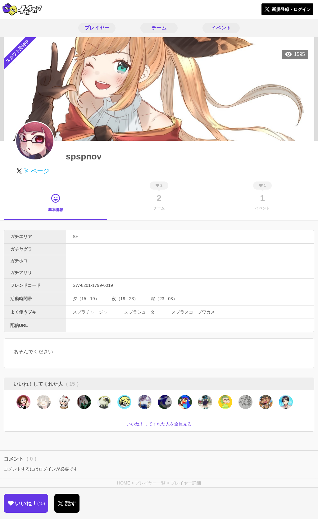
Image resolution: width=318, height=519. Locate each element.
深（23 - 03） (164, 298)
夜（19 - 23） (125, 298)
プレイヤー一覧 (150, 482)
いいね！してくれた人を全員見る (159, 423)
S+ (75, 236)
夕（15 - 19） (86, 298)
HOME (123, 482)
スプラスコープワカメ (193, 312)
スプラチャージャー (92, 312)
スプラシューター (141, 312)
